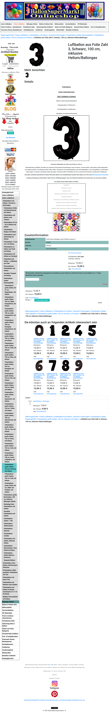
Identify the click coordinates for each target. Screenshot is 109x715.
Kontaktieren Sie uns (78, 700)
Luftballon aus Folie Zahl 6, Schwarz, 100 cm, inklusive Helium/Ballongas (39, 376)
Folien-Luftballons (21, 35)
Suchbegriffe (34, 700)
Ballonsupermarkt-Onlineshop (100, 174)
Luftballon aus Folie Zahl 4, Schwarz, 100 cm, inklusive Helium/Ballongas (78, 341)
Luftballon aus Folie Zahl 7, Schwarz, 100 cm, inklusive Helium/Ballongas (52, 376)
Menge (27, 300)
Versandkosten (76, 269)
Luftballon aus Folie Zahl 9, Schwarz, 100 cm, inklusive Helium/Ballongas (78, 376)
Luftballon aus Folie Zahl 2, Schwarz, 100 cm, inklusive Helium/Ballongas (65, 341)
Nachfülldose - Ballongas (41, 401)
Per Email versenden (74, 253)
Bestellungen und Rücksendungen (60, 700)
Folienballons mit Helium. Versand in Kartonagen (47, 35)
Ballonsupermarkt (7, 35)
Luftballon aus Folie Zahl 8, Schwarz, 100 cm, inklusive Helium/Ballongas (65, 376)
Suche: (10, 127)
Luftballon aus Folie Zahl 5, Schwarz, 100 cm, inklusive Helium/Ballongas (91, 341)
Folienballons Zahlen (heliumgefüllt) (80, 35)
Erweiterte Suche (43, 700)
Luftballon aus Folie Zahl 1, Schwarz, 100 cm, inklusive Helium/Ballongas (52, 341)
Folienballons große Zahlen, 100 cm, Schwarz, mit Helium (58, 314)
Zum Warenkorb (10, 137)
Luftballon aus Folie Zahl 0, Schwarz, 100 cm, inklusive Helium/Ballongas (39, 341)
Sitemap (26, 700)
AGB (52, 664)
